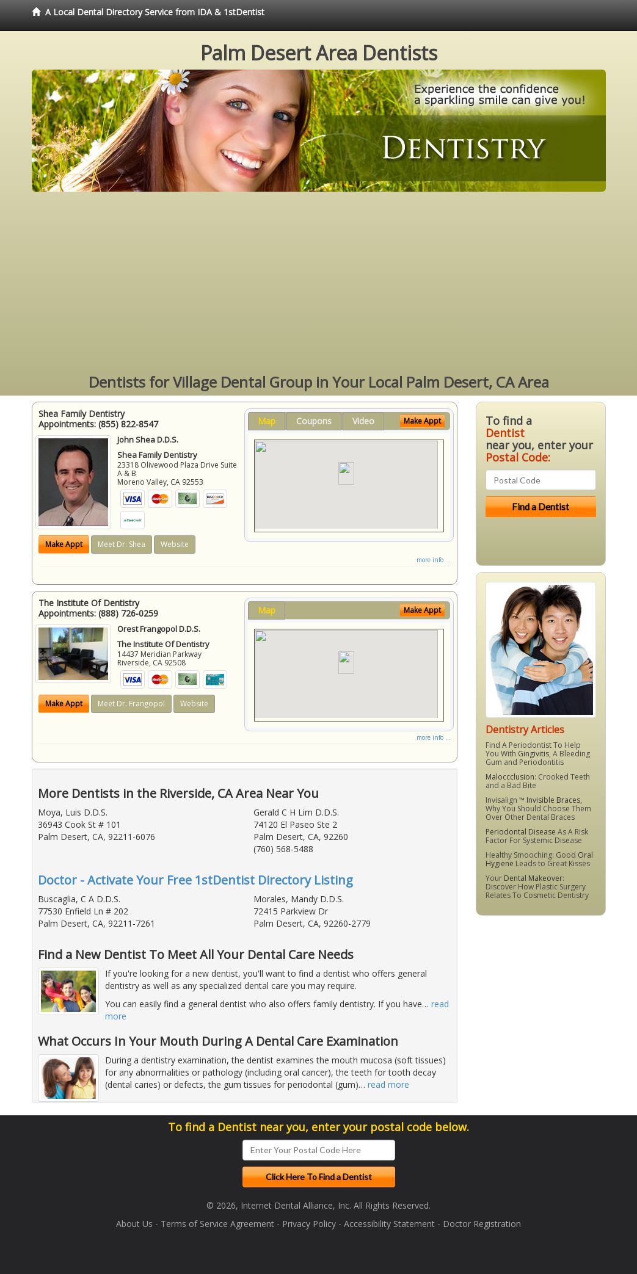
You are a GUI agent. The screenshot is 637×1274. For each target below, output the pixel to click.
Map (266, 421)
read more (388, 1084)
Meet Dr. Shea (121, 544)
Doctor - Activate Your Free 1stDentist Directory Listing (195, 880)
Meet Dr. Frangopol (131, 703)
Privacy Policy (309, 1223)
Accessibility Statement (389, 1223)
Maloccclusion (510, 777)
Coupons (314, 421)
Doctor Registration (482, 1223)
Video (363, 421)
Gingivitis (533, 753)
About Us (134, 1223)
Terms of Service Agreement (217, 1223)
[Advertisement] (319, 283)
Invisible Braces (553, 800)
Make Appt (63, 544)
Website (175, 544)
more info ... (434, 560)
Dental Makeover (533, 878)
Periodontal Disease (521, 832)
